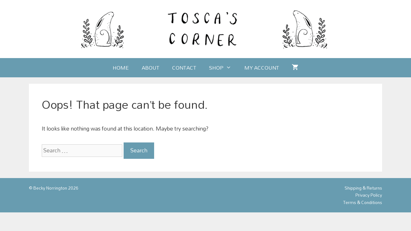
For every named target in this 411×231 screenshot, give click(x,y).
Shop (223, 67)
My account (261, 67)
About (150, 67)
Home (121, 67)
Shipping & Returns (363, 188)
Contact (184, 67)
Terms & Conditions (362, 202)
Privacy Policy (368, 195)
